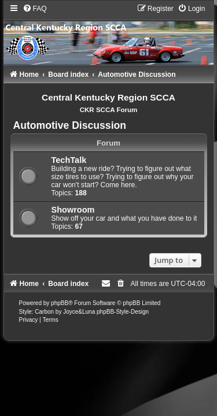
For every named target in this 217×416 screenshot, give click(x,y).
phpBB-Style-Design (123, 312)
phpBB (59, 303)
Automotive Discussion (70, 125)
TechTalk (69, 160)
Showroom (73, 209)
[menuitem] (35, 9)
